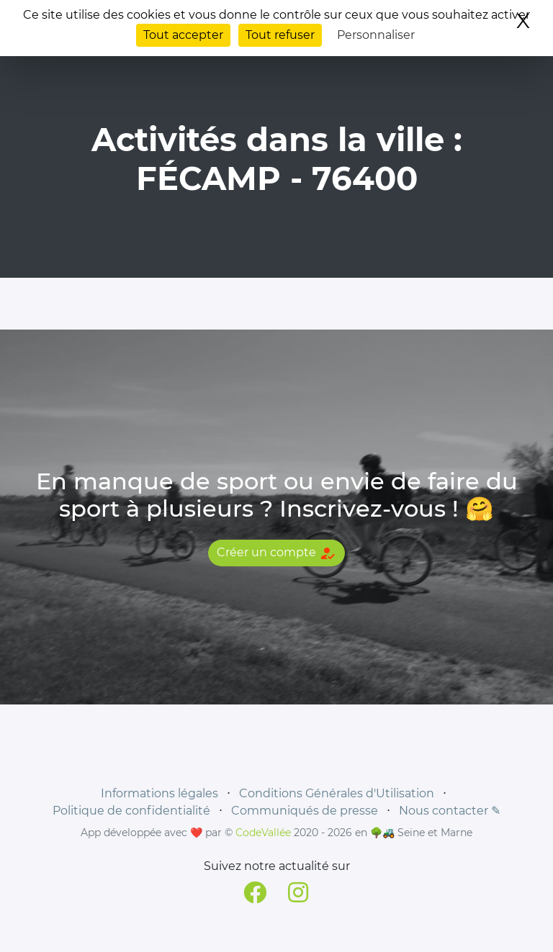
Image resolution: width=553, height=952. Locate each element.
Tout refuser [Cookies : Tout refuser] (280, 35)
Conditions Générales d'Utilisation (336, 793)
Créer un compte (276, 553)
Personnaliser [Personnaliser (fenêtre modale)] (376, 35)
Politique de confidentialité (131, 810)
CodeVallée (263, 832)
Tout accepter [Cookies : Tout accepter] (183, 35)
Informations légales (159, 793)
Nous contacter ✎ (449, 810)
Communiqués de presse (304, 810)
